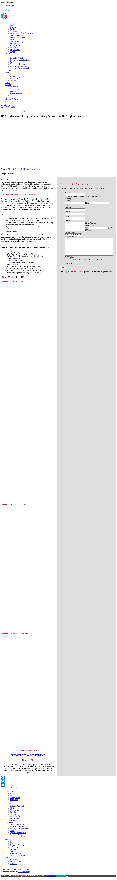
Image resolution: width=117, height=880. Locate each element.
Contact (8, 85)
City (92, 221)
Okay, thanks (61, 878)
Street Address (85, 219)
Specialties (9, 23)
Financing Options (17, 76)
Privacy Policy (15, 855)
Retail (12, 62)
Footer (7, 10)
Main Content (10, 8)
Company (63, 203)
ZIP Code (107, 224)
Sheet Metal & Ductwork (19, 839)
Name (61, 199)
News (7, 83)
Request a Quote (16, 89)
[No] (67, 878)
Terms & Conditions (17, 857)
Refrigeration (15, 29)
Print (15, 790)
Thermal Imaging (16, 41)
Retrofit (13, 43)
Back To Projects (7, 790)
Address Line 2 (64, 221)
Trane (15, 258)
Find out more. (50, 878)
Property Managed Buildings (20, 60)
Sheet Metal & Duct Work (19, 68)
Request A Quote (16, 93)
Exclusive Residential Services (21, 33)
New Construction (16, 35)
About (7, 72)
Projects (8, 70)
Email (61, 208)
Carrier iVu (9, 264)
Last (105, 201)
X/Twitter (62, 192)
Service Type (64, 226)
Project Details (64, 230)
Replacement (15, 50)
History (13, 74)
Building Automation (18, 37)
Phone (61, 212)
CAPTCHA (63, 260)
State (81, 224)
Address (62, 217)
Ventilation (14, 31)
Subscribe (13, 91)
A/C (11, 25)
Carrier (14, 260)
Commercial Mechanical (19, 56)
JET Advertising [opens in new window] (24, 874)
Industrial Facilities (17, 58)
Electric (13, 39)
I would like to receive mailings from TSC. (82, 256)
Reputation (9, 54)
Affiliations (14, 79)
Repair (12, 52)
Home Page (9, 6)
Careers (13, 81)
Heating (13, 27)
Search (25, 111)
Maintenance (15, 48)
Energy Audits (15, 46)
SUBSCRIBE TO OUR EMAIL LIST (25, 757)
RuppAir (10, 254)
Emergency (14, 87)
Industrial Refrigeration (18, 66)
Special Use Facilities (18, 64)
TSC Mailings (64, 254)
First (81, 201)
